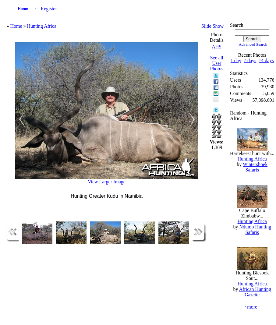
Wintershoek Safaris (255, 167)
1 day (236, 60)
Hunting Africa (41, 26)
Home (23, 9)
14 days (266, 60)
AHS (216, 46)
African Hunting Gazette (255, 292)
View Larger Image (107, 181)
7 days (250, 60)
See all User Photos (216, 63)
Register (49, 8)
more (252, 306)
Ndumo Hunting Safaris (255, 229)
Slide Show (212, 26)
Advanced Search (253, 44)
